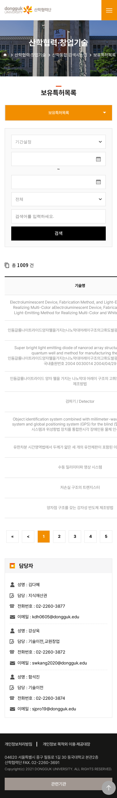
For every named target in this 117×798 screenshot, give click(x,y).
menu (109, 10)
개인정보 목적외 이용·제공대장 (66, 744)
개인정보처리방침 (18, 744)
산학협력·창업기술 (30, 54)
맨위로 (109, 788)
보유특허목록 (104, 54)
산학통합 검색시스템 (69, 54)
